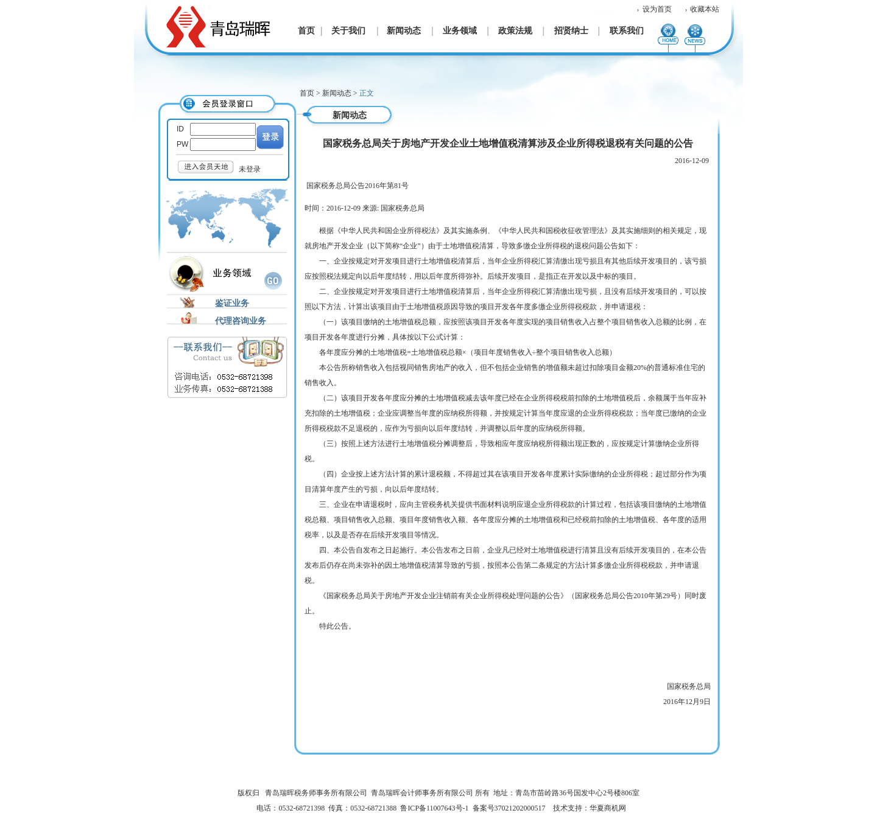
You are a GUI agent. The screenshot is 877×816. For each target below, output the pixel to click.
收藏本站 (704, 9)
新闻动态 (404, 30)
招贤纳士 (571, 30)
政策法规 (515, 30)
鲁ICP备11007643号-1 (434, 808)
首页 (306, 30)
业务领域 (460, 30)
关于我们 (348, 30)
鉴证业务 (232, 303)
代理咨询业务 (240, 321)
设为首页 (657, 9)
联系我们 (627, 30)
